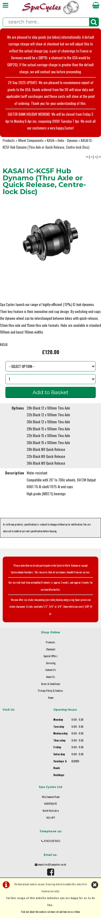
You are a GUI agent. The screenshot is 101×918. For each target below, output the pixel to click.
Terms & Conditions (50, 684)
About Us (50, 677)
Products (9, 140)
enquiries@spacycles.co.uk (52, 864)
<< (87, 156)
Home (50, 698)
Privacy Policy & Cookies (50, 690)
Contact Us (50, 670)
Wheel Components (31, 140)
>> (99, 156)
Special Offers (50, 656)
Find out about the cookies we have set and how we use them (50, 912)
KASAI (50, 140)
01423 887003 (52, 841)
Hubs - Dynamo (68, 140)
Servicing (50, 663)
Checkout (50, 649)
